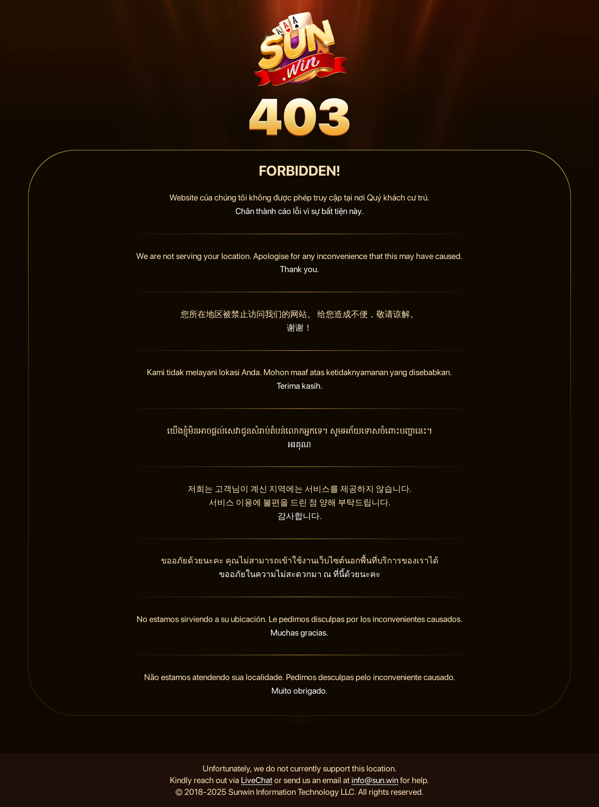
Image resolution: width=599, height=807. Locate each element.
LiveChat (256, 780)
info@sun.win (374, 780)
